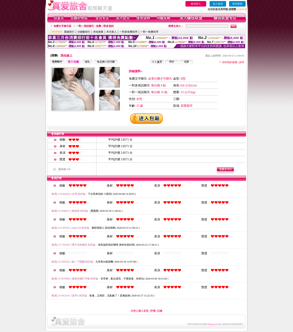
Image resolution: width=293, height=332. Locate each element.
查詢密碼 (237, 3)
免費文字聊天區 (62, 26)
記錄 (159, 310)
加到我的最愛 (229, 62)
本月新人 (111, 31)
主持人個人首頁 (139, 310)
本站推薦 (98, 31)
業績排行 (69, 31)
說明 (241, 62)
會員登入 (196, 3)
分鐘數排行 (83, 31)
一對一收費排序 (149, 31)
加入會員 (218, 3)
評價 (152, 310)
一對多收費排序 (128, 31)
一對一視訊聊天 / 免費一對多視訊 (95, 26)
